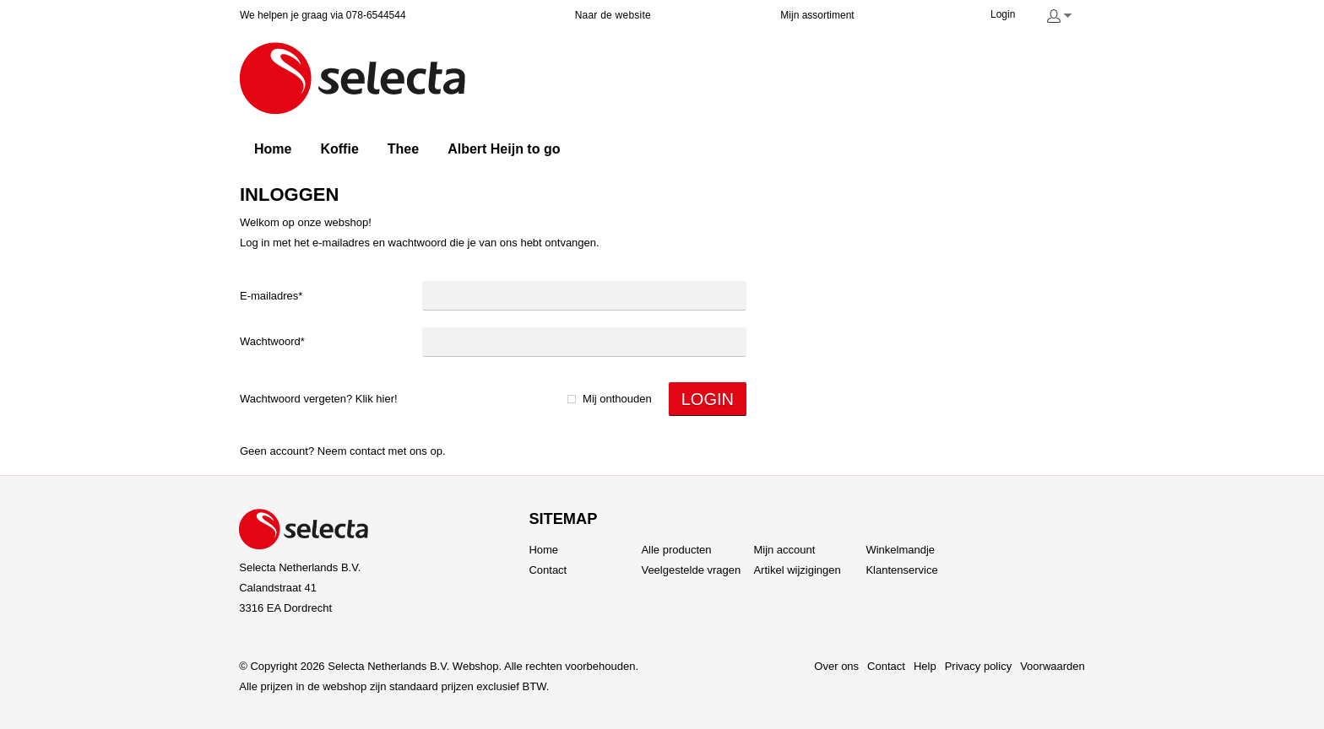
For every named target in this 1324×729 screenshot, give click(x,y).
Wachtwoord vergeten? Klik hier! (319, 398)
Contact (367, 451)
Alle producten (676, 549)
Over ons (836, 666)
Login (1002, 14)
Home (543, 549)
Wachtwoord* (272, 341)
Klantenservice (901, 570)
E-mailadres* (271, 295)
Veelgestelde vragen (691, 570)
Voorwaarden (1052, 666)
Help (925, 666)
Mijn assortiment (817, 15)
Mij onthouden (617, 398)
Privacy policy (978, 666)
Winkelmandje (900, 549)
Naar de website (613, 15)
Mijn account (784, 549)
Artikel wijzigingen (796, 570)
